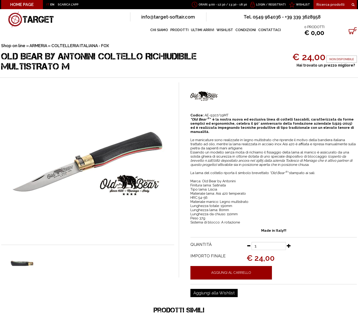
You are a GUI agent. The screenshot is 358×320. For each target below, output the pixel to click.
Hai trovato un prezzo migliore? (326, 65)
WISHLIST (303, 4)
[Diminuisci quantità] (249, 246)
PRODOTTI (179, 30)
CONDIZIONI (245, 30)
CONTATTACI (269, 30)
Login (260, 4)
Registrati (277, 4)
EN (52, 4)
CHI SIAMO (159, 30)
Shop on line (13, 45)
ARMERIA (38, 45)
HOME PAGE (22, 4)
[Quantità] (269, 246)
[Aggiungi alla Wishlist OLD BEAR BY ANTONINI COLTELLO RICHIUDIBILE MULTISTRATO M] (214, 293)
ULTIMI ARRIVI (202, 30)
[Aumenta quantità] (289, 246)
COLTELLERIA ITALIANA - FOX (80, 45)
